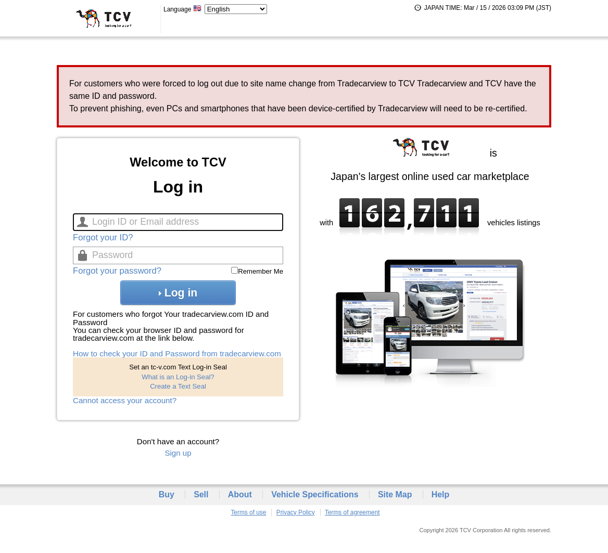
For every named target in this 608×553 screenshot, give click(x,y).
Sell (201, 494)
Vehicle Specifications (314, 494)
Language (182, 9)
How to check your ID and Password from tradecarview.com (177, 353)
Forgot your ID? (103, 237)
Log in (178, 293)
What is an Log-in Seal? (178, 377)
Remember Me (260, 271)
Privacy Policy (295, 512)
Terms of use (248, 512)
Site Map (395, 494)
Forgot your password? (117, 271)
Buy (166, 494)
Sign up (177, 452)
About (240, 494)
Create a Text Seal (178, 386)
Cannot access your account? (124, 400)
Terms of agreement (352, 512)
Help (441, 494)
